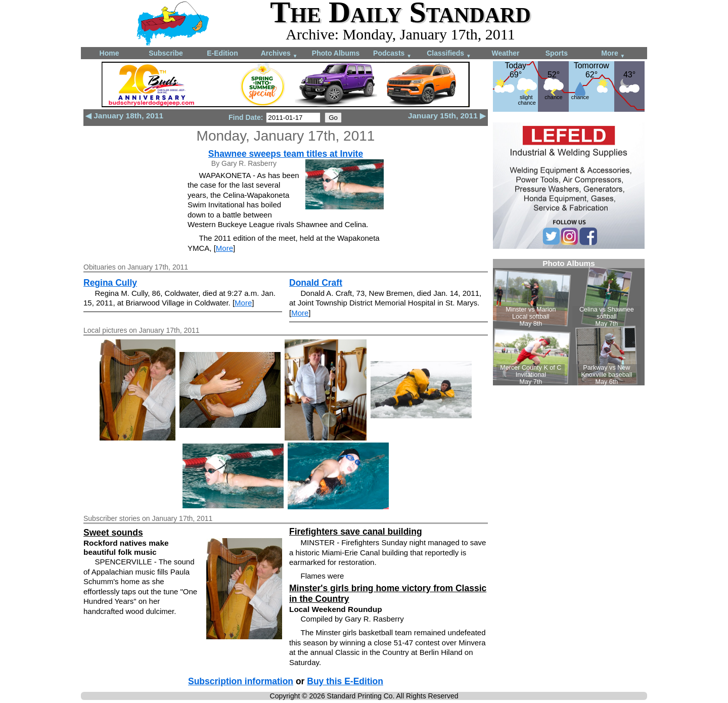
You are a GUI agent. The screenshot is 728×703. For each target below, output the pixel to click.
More (613, 54)
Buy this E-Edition (345, 681)
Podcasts (392, 54)
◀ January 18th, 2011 (124, 115)
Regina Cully (110, 283)
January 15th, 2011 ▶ (447, 115)
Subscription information (240, 681)
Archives (279, 54)
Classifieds (449, 54)
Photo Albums (335, 53)
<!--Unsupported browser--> (569, 322)
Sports (556, 53)
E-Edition (222, 53)
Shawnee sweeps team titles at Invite (285, 154)
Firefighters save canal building (355, 531)
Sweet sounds (113, 533)
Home (109, 53)
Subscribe (166, 53)
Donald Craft (315, 283)
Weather (506, 53)
